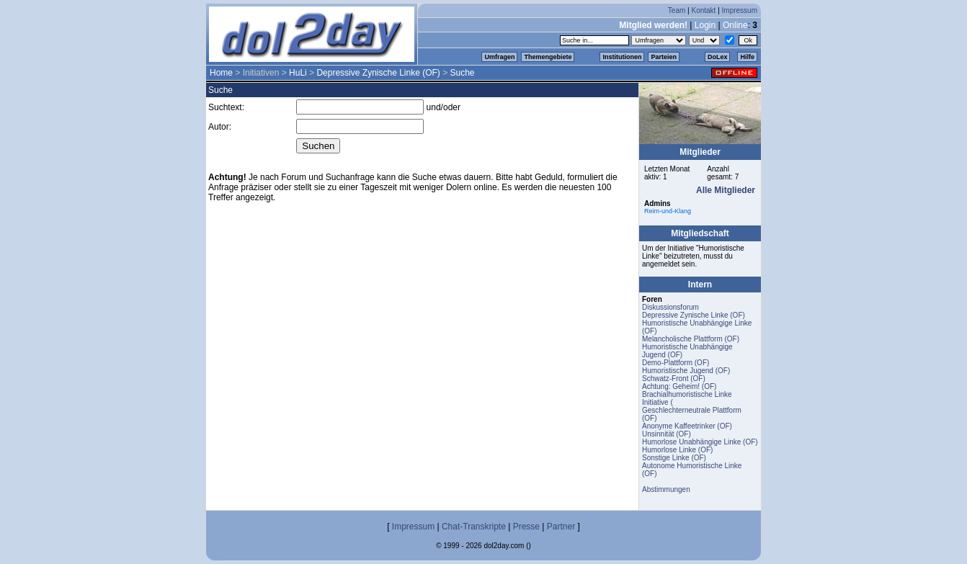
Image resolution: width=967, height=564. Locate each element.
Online (735, 25)
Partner (561, 527)
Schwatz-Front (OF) (673, 378)
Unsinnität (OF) (666, 434)
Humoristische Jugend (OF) (686, 371)
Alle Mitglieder (725, 190)
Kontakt (703, 10)
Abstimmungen (666, 489)
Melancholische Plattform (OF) (690, 339)
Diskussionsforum (670, 307)
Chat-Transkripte (474, 527)
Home (221, 73)
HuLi (298, 73)
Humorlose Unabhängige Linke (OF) (700, 442)
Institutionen (621, 57)
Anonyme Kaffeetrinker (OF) (687, 426)
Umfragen (499, 57)
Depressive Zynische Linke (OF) (378, 73)
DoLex (718, 57)
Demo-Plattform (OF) (675, 363)
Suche (462, 73)
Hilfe (747, 57)
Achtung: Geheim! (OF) (679, 386)
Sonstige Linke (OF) (674, 458)
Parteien (664, 57)
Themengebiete (547, 57)
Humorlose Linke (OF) (677, 450)
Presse (526, 527)
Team (676, 10)
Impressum (739, 10)
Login (705, 25)
